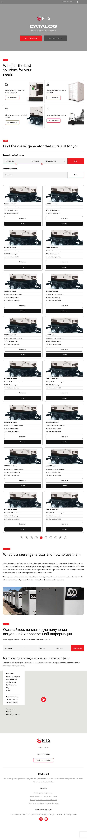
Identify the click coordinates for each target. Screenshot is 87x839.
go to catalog (55, 38)
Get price (22, 223)
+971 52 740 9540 (68, 2)
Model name (9, 175)
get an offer (31, 38)
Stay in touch (77, 648)
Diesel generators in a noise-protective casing (43, 803)
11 (65, 538)
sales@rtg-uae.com (12, 714)
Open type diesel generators (43, 793)
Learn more (22, 218)
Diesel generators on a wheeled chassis (43, 800)
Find (75, 161)
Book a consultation (44, 760)
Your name (8, 648)
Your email (59, 648)
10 (60, 538)
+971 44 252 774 (12, 702)
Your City (42, 648)
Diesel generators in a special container (43, 796)
